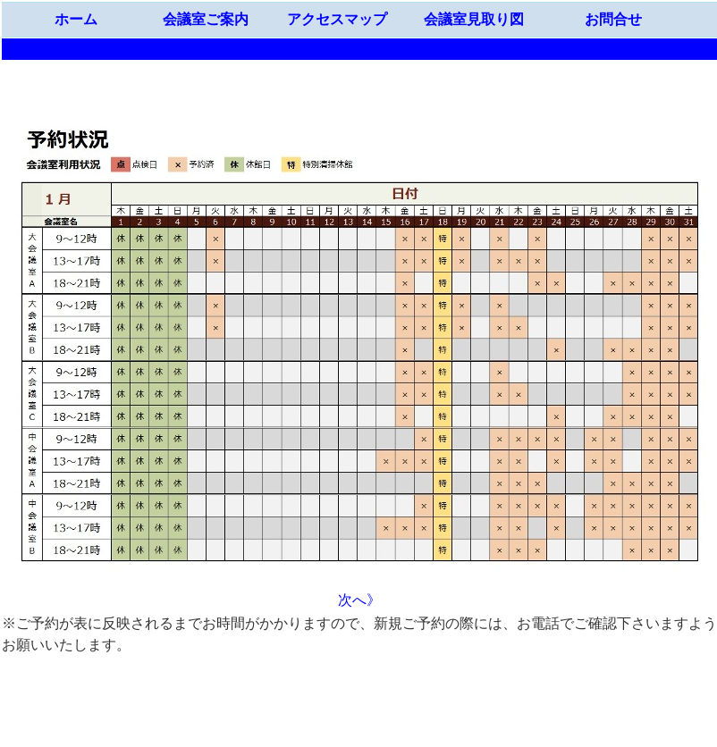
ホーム (76, 19)
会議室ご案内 (206, 19)
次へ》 (359, 600)
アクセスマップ (337, 19)
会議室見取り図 (474, 19)
